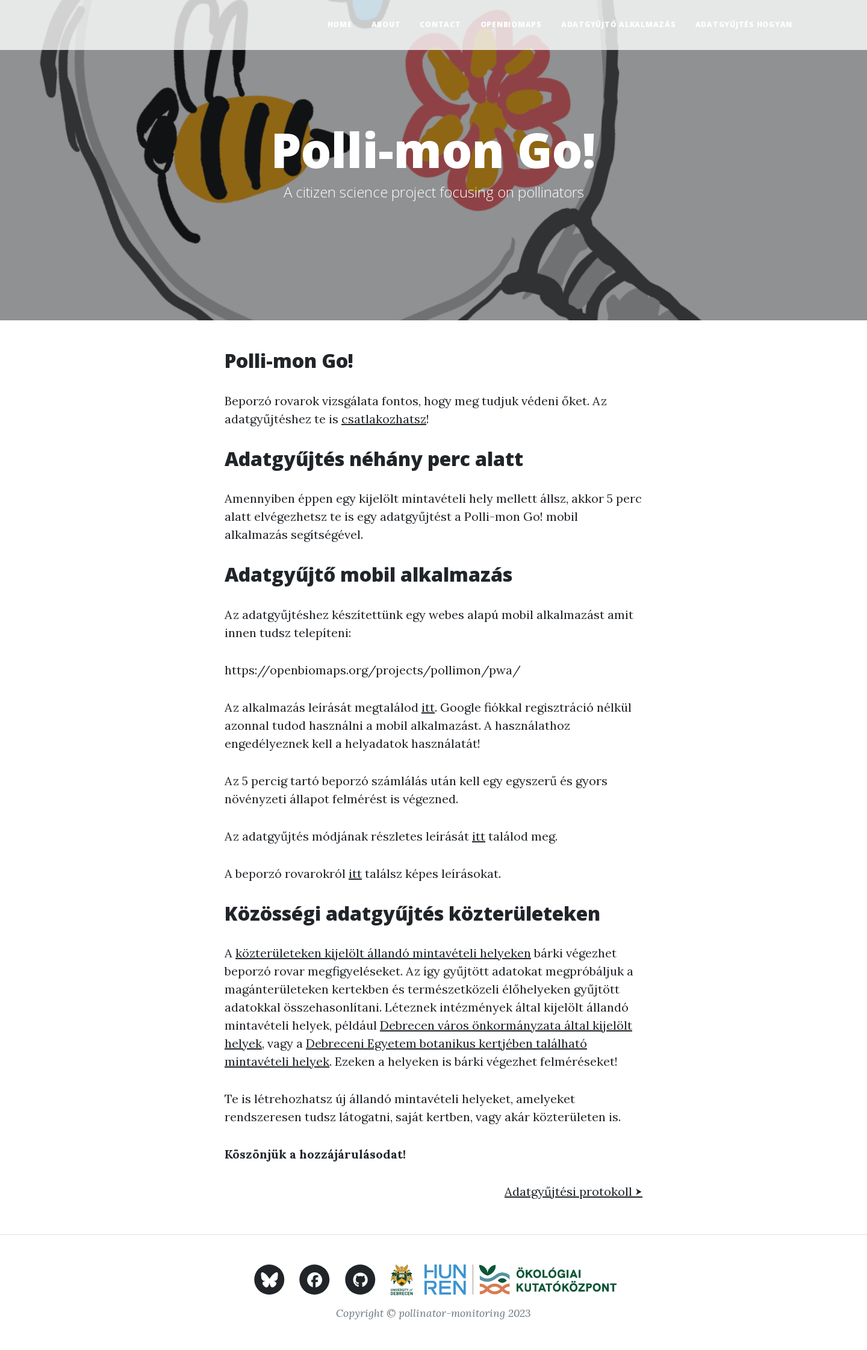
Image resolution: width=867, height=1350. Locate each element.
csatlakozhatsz (383, 418)
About (386, 24)
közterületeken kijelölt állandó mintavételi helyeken (383, 952)
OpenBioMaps (511, 24)
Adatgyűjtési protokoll (573, 1191)
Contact (440, 24)
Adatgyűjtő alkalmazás (618, 24)
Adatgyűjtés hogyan (744, 24)
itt (428, 707)
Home (340, 24)
